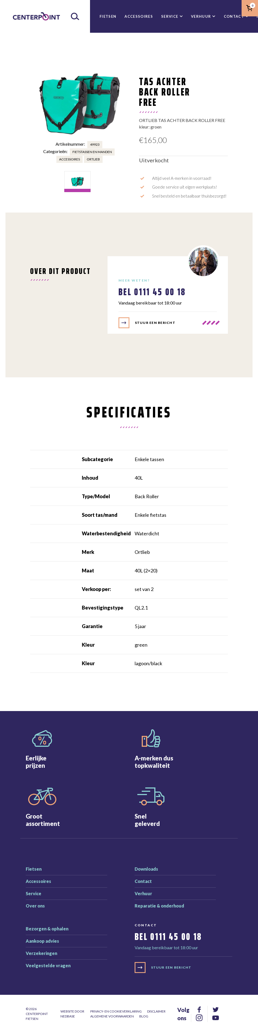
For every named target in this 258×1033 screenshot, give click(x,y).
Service (169, 16)
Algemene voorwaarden (112, 1016)
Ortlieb (93, 159)
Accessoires (138, 16)
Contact (234, 16)
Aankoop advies (42, 941)
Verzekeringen (41, 953)
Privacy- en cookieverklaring (116, 1011)
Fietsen (108, 16)
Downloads (146, 868)
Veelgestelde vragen (48, 965)
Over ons (35, 905)
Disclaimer (156, 1011)
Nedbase (67, 1016)
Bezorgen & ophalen (47, 928)
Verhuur (201, 16)
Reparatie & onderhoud (159, 905)
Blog (143, 1016)
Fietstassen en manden (92, 152)
